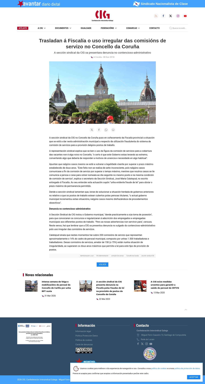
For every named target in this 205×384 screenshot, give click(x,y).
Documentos (63, 28)
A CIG (42, 28)
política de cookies (159, 369)
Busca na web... (177, 28)
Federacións (109, 28)
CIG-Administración (102, 256)
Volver (102, 264)
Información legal (83, 331)
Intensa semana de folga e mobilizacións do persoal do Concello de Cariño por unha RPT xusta (56, 286)
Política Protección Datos (86, 336)
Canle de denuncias (84, 344)
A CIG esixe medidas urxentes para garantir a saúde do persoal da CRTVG (165, 285)
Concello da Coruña (132, 256)
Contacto (154, 28)
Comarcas (133, 28)
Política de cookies (83, 340)
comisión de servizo (117, 256)
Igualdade (86, 28)
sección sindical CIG (147, 256)
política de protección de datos (187, 369)
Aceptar (193, 377)
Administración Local (87, 256)
